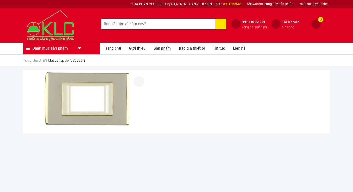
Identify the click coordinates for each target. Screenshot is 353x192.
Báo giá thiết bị (192, 48)
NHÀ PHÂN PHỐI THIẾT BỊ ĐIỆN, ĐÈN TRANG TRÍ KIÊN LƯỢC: (186, 4)
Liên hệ (239, 48)
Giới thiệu (137, 48)
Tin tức (219, 48)
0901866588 (253, 22)
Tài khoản (291, 22)
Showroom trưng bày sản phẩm (270, 4)
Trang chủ (112, 48)
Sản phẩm (162, 48)
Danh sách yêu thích (314, 4)
